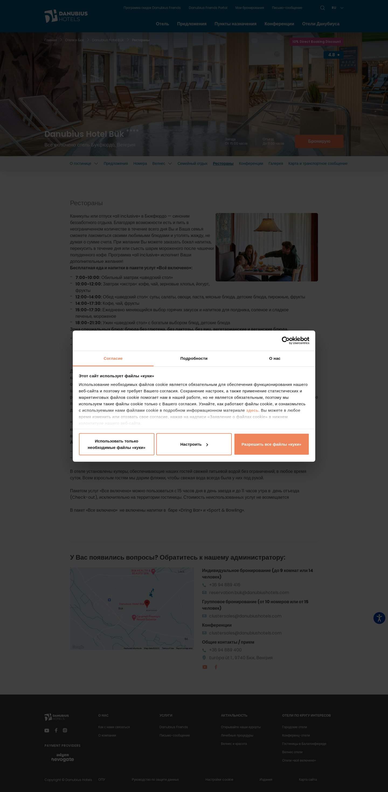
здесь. (253, 410)
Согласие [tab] (113, 358)
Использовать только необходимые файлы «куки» (116, 444)
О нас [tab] (274, 358)
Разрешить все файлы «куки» (272, 444)
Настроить (194, 444)
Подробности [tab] (194, 358)
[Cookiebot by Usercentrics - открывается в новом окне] (285, 341)
